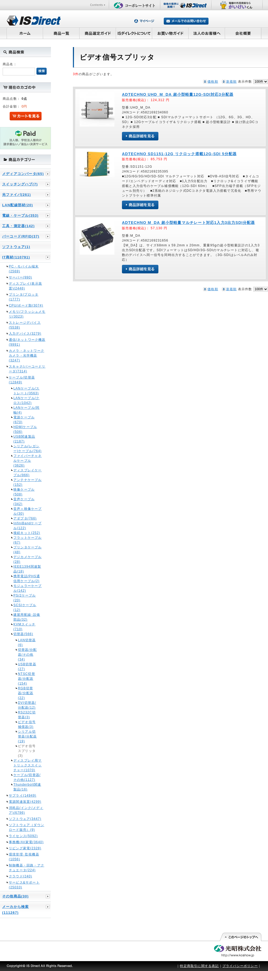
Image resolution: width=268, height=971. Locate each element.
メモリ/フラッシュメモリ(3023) (27, 314)
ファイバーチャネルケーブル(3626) (27, 460)
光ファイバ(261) (16, 195)
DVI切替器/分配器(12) (27, 705)
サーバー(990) (20, 277)
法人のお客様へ (207, 33)
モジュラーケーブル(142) (27, 588)
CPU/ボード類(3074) (26, 305)
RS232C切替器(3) (27, 714)
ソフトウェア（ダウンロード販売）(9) (26, 827)
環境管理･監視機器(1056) (24, 857)
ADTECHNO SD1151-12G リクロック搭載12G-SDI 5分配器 (179, 154)
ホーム (25, 33)
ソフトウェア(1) (16, 247)
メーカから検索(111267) (15, 910)
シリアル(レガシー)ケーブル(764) (27, 448)
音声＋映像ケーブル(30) (27, 511)
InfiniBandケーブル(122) (27, 525)
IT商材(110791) (16, 257)
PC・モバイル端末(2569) (24, 269)
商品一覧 (61, 33)
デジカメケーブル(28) (27, 559)
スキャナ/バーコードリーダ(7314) (27, 369)
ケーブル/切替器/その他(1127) (26, 777)
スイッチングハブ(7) (20, 184)
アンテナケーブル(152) (27, 482)
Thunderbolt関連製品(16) (27, 787)
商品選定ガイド (97, 33)
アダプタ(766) (25, 518)
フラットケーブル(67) (27, 540)
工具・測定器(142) (18, 226)
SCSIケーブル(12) (24, 607)
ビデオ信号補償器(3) (27, 724)
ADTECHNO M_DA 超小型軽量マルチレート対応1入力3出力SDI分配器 (188, 222)
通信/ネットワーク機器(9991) (27, 342)
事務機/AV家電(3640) (26, 842)
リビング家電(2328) (25, 848)
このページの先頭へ (240, 937)
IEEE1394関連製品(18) (27, 569)
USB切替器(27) (27, 666)
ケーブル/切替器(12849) (22, 380)
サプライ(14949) (22, 795)
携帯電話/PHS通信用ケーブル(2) (26, 578)
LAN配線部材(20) (17, 205)
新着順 (231, 81)
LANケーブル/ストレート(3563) (26, 391)
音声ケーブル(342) (24, 501)
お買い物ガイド (170, 33)
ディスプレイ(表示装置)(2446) (25, 286)
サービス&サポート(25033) (24, 885)
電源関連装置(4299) (25, 802)
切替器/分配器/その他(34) (27, 654)
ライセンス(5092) (23, 836)
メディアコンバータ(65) (23, 174)
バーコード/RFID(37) (20, 236)
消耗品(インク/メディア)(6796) (26, 810)
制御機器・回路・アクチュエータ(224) (26, 867)
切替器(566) (23, 634)
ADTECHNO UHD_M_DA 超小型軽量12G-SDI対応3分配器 (177, 94)
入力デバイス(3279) (25, 333)
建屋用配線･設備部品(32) (26, 617)
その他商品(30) (15, 896)
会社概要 (243, 33)
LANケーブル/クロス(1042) (26, 400)
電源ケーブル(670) (24, 419)
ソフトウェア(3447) (25, 819)
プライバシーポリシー (240, 966)
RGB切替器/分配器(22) (25, 693)
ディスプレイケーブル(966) (27, 472)
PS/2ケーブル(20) (24, 598)
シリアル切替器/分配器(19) (27, 736)
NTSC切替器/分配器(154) (26, 678)
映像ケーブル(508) (24, 492)
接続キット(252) (26, 533)
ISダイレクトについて (134, 33)
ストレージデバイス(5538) (25, 325)
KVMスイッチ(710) (24, 626)
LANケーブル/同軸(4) (26, 410)
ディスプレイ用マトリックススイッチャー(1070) (27, 765)
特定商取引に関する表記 (199, 966)
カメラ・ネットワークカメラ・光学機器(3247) (26, 355)
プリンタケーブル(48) (27, 549)
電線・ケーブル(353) (20, 215)
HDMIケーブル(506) (25, 429)
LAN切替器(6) (27, 642)
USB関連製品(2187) (24, 439)
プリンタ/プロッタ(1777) (23, 297)
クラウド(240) (20, 876)
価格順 (212, 81)
